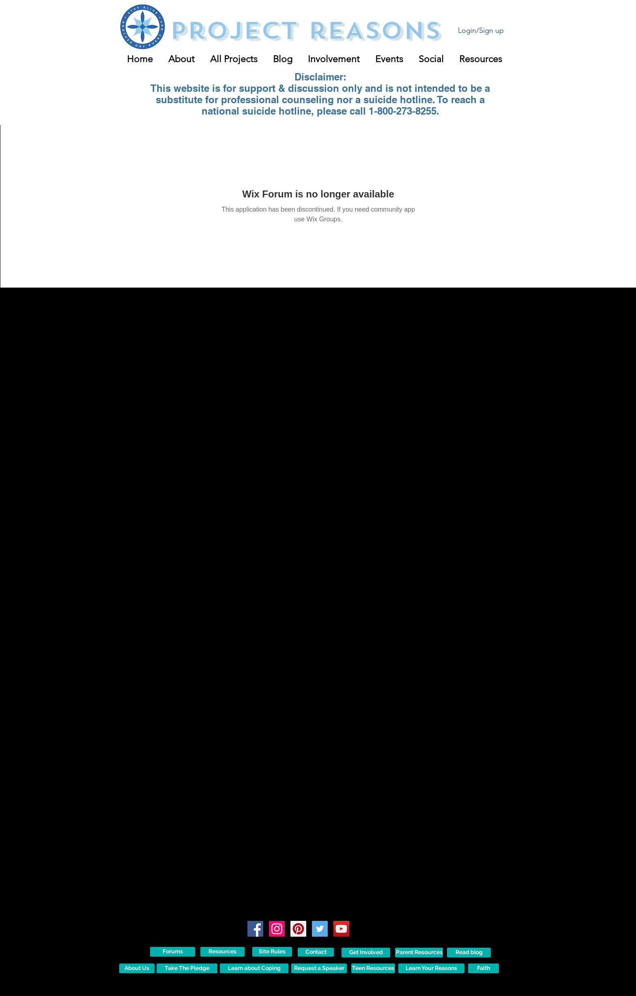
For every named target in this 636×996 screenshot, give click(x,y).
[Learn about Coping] (254, 968)
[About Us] (137, 968)
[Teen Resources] (373, 968)
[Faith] (483, 968)
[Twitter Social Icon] (320, 929)
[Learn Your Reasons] (431, 968)
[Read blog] (469, 952)
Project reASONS (305, 30)
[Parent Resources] (419, 952)
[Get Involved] (366, 952)
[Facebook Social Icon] (255, 929)
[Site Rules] (272, 952)
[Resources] (222, 952)
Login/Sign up (481, 30)
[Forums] (172, 952)
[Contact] (316, 952)
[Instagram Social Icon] (277, 929)
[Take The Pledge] (187, 968)
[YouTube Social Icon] (341, 929)
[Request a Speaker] (319, 968)
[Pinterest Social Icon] (298, 929)
